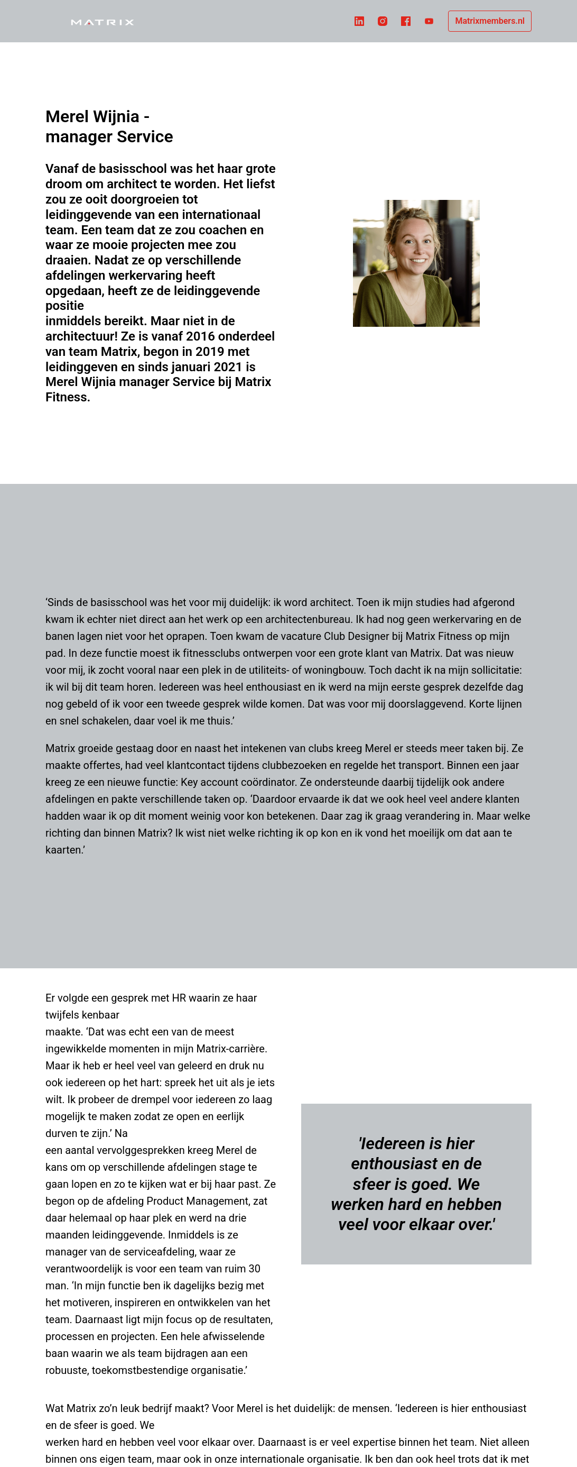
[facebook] (405, 21)
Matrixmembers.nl (490, 21)
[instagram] (382, 21)
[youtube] (429, 21)
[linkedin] (359, 21)
